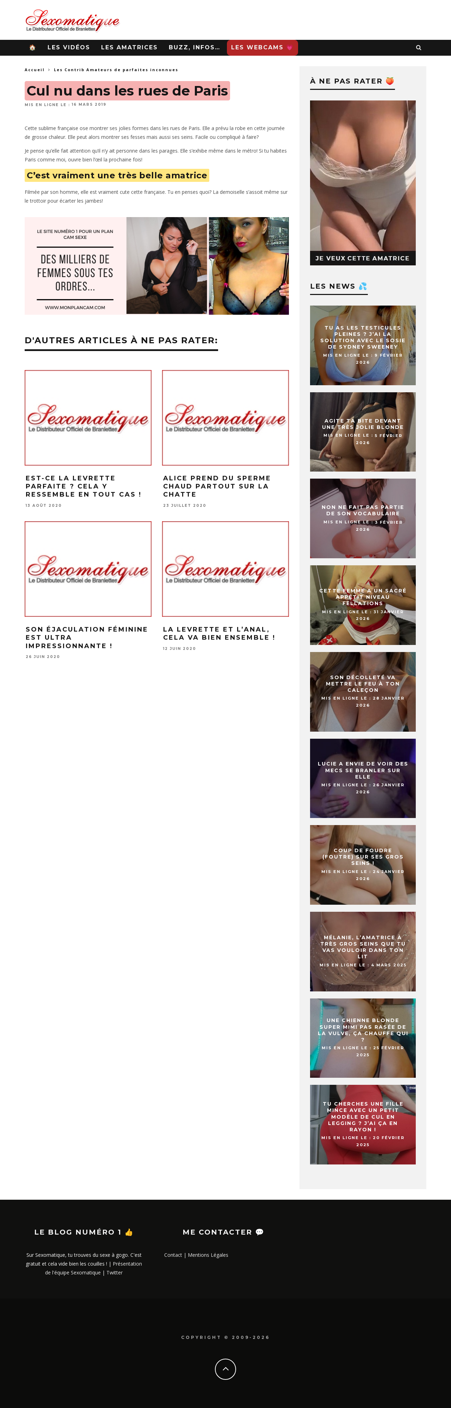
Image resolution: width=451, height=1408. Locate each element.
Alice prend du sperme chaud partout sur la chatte (217, 486)
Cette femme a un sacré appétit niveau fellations (363, 597)
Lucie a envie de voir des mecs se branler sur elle (363, 770)
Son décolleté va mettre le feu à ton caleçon (363, 683)
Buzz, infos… (194, 47)
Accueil (35, 69)
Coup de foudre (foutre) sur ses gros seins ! (363, 856)
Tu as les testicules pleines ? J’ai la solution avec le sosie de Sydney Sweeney (363, 337)
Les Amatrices (129, 47)
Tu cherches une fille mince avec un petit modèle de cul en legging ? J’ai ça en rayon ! (363, 1117)
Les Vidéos (69, 47)
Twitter (114, 1272)
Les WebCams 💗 (262, 47)
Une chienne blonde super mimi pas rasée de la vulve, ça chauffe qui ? (363, 1030)
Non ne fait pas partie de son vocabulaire (363, 510)
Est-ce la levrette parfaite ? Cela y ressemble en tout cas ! (84, 486)
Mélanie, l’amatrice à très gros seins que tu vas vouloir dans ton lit (363, 947)
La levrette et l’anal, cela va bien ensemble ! (219, 633)
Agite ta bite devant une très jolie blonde (363, 424)
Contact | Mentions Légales (196, 1255)
